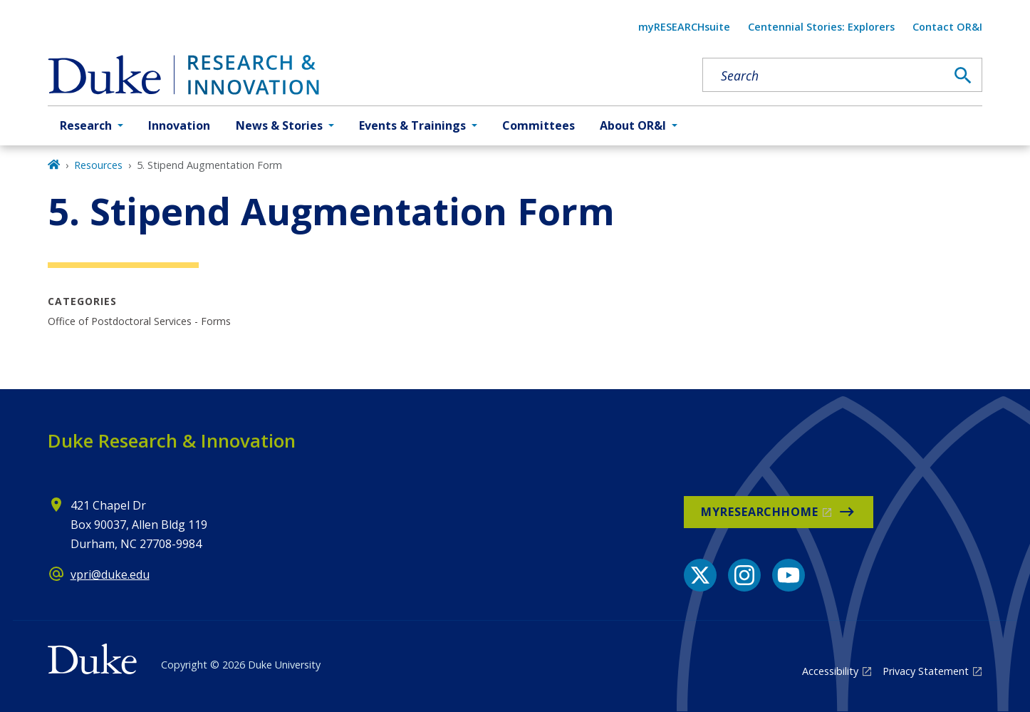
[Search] (963, 75)
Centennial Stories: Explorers (821, 26)
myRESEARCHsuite (684, 26)
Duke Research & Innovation (172, 440)
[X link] (700, 575)
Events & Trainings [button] (412, 125)
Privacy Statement (926, 671)
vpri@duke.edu (110, 574)
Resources (98, 165)
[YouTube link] (788, 575)
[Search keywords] (824, 75)
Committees (538, 125)
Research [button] (86, 125)
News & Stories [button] (279, 125)
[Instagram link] (744, 575)
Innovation (179, 125)
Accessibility (830, 671)
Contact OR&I (947, 26)
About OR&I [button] (633, 125)
